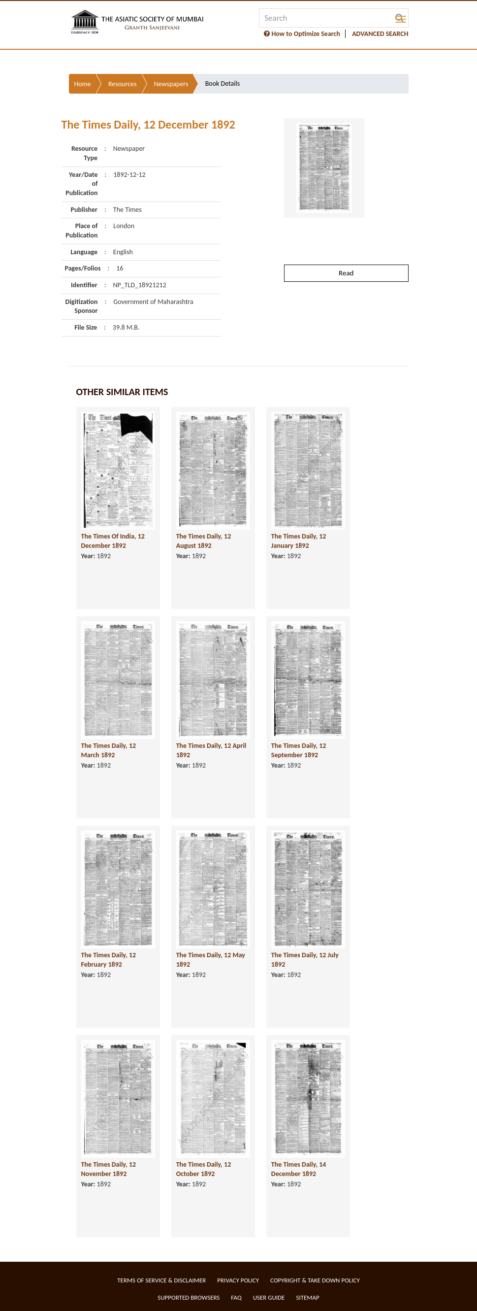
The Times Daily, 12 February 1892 (108, 960)
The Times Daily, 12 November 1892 (108, 1169)
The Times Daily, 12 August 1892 (203, 541)
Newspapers (171, 84)
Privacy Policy (238, 1280)
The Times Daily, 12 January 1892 (298, 541)
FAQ (236, 1297)
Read (346, 273)
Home (82, 84)
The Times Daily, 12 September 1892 (298, 750)
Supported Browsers (189, 1297)
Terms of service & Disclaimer (161, 1280)
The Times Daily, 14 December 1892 (298, 1169)
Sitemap (307, 1297)
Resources (122, 84)
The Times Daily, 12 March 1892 (108, 750)
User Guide (269, 1297)
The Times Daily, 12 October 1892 (203, 1169)
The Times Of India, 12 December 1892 (113, 541)
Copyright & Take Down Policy (315, 1280)
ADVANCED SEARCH (380, 34)
